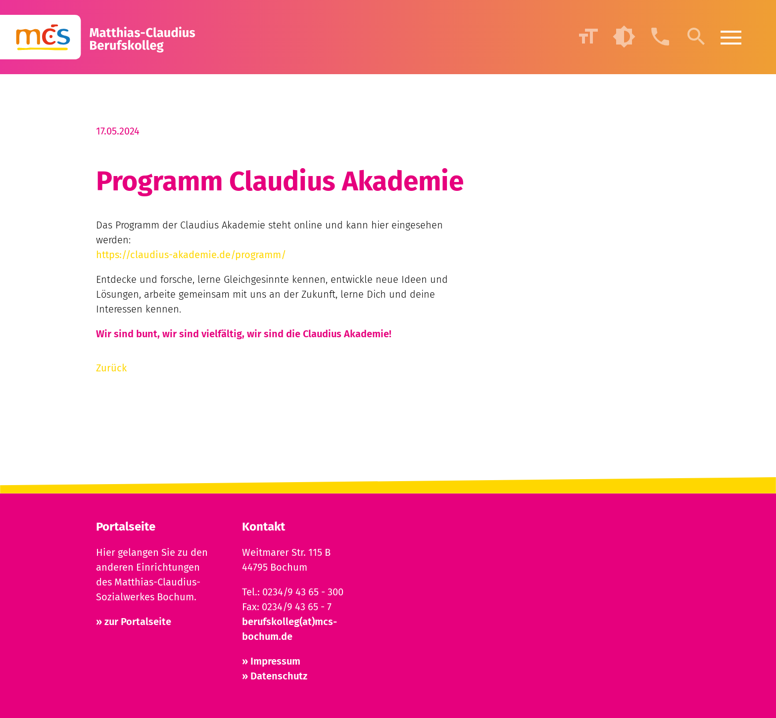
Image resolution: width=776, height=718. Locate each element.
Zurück (111, 368)
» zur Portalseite (133, 622)
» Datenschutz (274, 676)
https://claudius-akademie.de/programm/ (191, 255)
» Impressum (271, 661)
